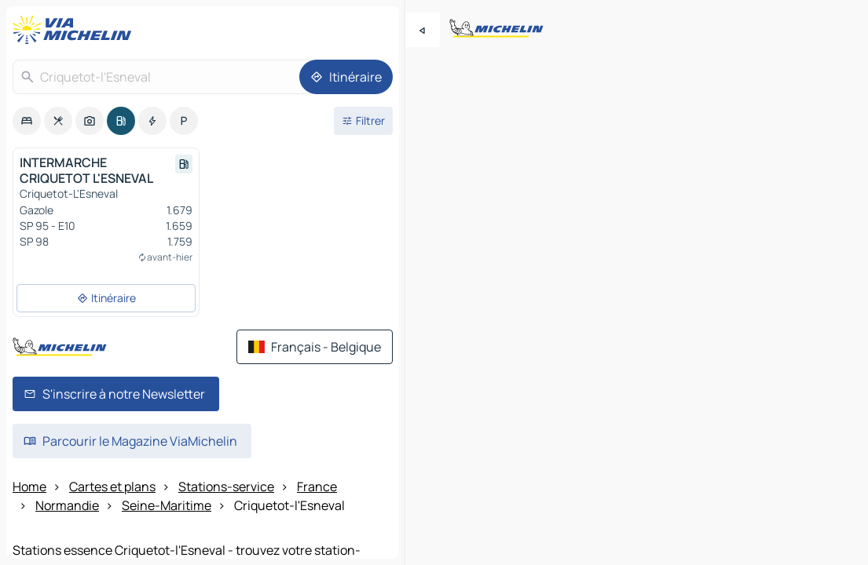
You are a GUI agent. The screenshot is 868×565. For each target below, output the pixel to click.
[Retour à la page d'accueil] (75, 30)
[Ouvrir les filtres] (363, 121)
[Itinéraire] (346, 77)
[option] (27, 121)
